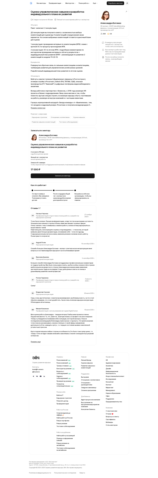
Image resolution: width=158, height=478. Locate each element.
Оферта (82, 472)
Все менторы (41, 3)
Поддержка (110, 398)
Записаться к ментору (62, 175)
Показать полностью (38, 108)
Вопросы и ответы (112, 416)
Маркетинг (109, 387)
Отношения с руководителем (86, 383)
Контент (108, 384)
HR (107, 359)
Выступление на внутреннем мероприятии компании (90, 404)
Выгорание (85, 376)
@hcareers (36, 371)
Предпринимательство (114, 401)
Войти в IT (60, 394)
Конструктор (66, 368)
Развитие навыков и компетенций (88, 366)
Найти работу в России (64, 417)
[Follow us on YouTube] (41, 376)
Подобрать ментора (115, 3)
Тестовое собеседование (66, 425)
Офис (108, 395)
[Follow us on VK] (37, 376)
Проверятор (66, 380)
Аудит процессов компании (90, 399)
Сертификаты (110, 419)
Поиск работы (84, 3)
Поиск (64, 359)
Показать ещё (36, 341)
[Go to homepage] (42, 356)
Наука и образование (113, 392)
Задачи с (64, 376)
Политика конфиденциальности (40, 472)
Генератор (65, 384)
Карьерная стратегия (64, 397)
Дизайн (108, 368)
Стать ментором (111, 424)
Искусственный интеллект (115, 375)
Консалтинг (110, 381)
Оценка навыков (87, 362)
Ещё (95, 3)
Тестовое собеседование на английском (66, 448)
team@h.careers (37, 369)
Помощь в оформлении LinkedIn (65, 439)
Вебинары (109, 421)
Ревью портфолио (63, 420)
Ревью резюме (62, 423)
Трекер (64, 365)
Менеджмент (110, 390)
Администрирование (113, 362)
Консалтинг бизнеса (88, 408)
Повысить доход (62, 400)
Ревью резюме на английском (63, 443)
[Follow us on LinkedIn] (44, 376)
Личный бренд (86, 359)
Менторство (70, 3)
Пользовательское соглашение (65, 472)
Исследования (111, 378)
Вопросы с (64, 372)
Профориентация (56, 3)
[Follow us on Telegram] (33, 376)
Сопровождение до (63, 413)
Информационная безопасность (112, 372)
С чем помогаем (111, 410)
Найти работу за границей (66, 435)
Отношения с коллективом (90, 379)
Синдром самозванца (88, 387)
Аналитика (109, 365)
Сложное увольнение (88, 390)
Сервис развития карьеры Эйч (55, 467)
